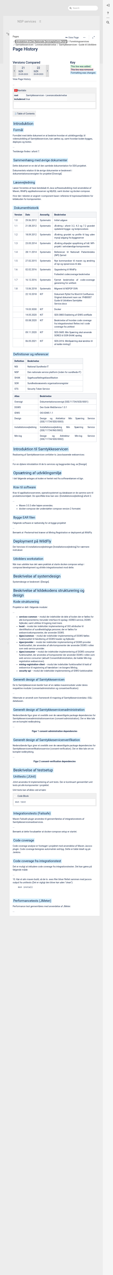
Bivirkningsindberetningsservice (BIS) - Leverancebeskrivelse (30, 92)
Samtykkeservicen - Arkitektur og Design (31, 141)
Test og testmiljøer (22, 240)
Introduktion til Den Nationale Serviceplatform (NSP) (28, 34)
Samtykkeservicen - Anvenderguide (31, 170)
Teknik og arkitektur (22, 59)
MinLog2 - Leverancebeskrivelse (29, 133)
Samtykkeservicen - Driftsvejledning (31, 150)
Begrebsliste (19, 50)
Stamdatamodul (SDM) (26, 207)
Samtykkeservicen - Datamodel (31, 145)
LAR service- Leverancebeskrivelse (30, 129)
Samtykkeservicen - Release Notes (31, 179)
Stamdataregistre (21, 71)
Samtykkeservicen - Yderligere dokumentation (31, 183)
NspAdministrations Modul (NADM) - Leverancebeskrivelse (30, 220)
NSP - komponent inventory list (29, 216)
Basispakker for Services (24, 63)
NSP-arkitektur (18, 255)
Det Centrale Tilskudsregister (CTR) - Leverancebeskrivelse (30, 232)
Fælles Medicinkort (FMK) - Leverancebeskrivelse (30, 112)
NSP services (26, 21)
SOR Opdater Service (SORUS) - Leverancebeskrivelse (30, 199)
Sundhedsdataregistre (23, 75)
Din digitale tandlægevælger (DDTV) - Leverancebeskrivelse (30, 224)
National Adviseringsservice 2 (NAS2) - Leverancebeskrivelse (30, 195)
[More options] (84, 37)
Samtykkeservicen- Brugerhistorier (31, 187)
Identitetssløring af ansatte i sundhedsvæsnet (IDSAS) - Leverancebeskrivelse (30, 228)
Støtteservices (20, 236)
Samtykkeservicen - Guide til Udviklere (31, 154)
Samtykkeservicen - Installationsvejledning (31, 162)
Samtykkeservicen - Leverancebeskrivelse (30, 137)
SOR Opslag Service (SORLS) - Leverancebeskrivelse (30, 203)
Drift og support (18, 260)
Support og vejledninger (24, 55)
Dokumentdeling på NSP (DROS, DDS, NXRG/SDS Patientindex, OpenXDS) (30, 104)
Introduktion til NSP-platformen (25, 251)
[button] (84, 37)
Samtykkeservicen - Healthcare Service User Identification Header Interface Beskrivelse (31, 158)
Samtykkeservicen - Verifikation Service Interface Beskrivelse (31, 174)
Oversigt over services (23, 67)
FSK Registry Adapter (25, 108)
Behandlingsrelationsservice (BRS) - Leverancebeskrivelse (30, 83)
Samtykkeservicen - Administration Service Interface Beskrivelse (31, 166)
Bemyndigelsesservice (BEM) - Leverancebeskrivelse (30, 88)
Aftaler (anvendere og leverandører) (26, 272)
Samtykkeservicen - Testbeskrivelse (31, 191)
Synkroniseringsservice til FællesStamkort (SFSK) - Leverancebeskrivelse (30, 212)
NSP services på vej (20, 283)
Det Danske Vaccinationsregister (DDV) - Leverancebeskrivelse (30, 100)
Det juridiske (19, 46)
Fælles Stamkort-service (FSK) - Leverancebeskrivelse (30, 117)
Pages (55, 36)
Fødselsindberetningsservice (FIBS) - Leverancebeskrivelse (30, 121)
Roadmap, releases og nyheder (25, 264)
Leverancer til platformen (22, 268)
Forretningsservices (22, 79)
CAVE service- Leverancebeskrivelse (30, 96)
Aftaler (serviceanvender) (24, 42)
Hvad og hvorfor (21, 38)
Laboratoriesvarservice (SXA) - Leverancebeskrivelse (30, 125)
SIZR (60, 81)
